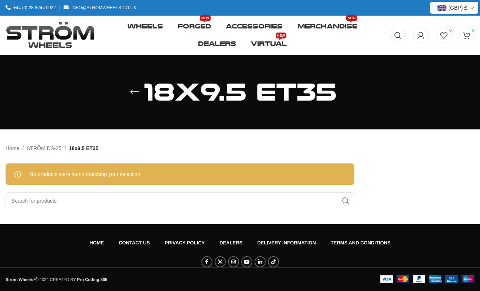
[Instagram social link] (233, 261)
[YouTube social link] (246, 261)
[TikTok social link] (273, 261)
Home (12, 148)
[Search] (398, 35)
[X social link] (220, 261)
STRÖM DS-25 (44, 148)
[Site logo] (50, 35)
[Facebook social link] (206, 261)
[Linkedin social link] (260, 261)
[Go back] (134, 92)
